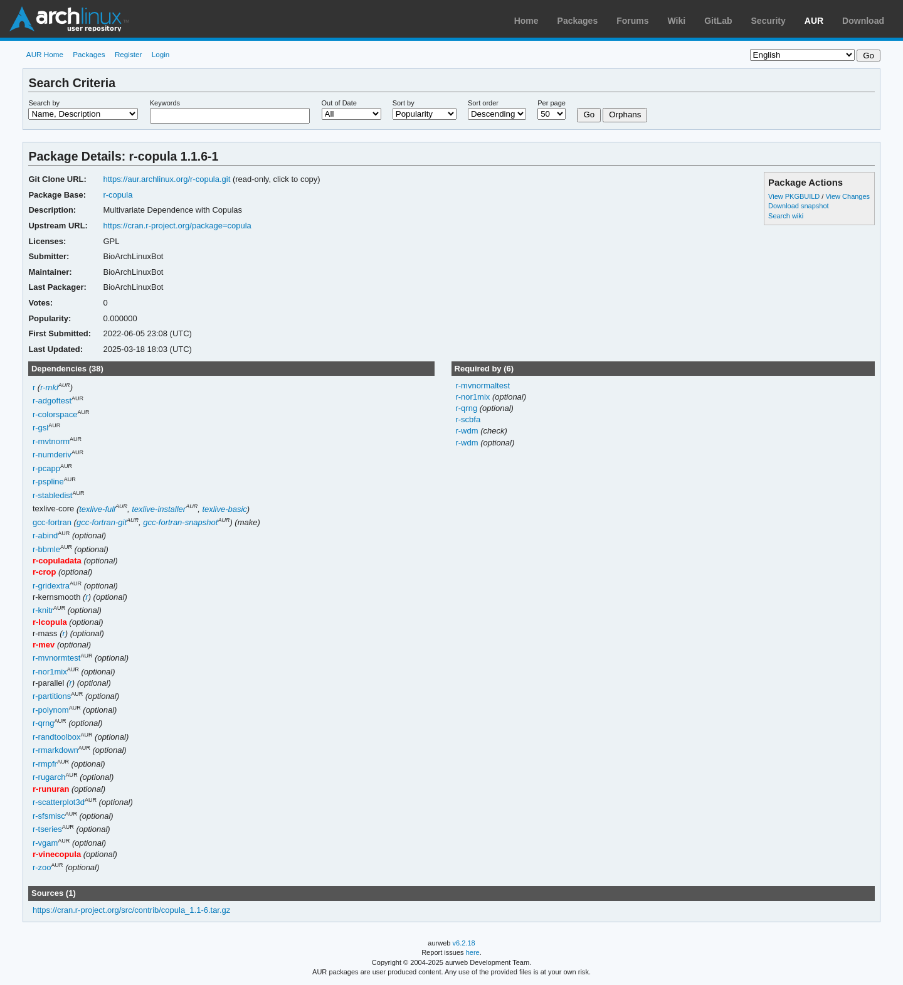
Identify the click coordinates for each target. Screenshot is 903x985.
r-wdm (467, 430)
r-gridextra (51, 585)
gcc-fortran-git (102, 522)
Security (768, 21)
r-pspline (48, 482)
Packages (577, 21)
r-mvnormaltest (482, 385)
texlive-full (97, 509)
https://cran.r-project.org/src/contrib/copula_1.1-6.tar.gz (131, 910)
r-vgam (45, 843)
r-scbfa (467, 419)
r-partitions (52, 696)
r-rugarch (49, 777)
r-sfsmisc (49, 816)
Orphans (625, 114)
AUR (814, 21)
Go (588, 114)
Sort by (404, 103)
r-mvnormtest (56, 658)
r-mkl (49, 387)
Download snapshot (798, 206)
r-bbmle (46, 549)
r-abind (45, 536)
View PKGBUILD (794, 196)
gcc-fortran (52, 522)
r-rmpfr (45, 764)
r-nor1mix (50, 671)
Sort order (483, 103)
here (473, 952)
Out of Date (339, 103)
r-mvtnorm (51, 441)
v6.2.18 (464, 943)
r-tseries (47, 829)
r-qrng (44, 723)
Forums (632, 21)
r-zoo (42, 868)
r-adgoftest (52, 401)
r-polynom (51, 710)
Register (128, 54)
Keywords (165, 103)
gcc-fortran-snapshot (180, 522)
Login (161, 54)
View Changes (847, 196)
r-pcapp (46, 468)
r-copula (117, 195)
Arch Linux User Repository (69, 18)
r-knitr (43, 610)
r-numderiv (52, 455)
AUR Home (44, 54)
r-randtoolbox (57, 737)
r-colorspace (55, 414)
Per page (551, 103)
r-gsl (40, 428)
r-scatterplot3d (59, 802)
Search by (44, 103)
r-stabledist (53, 495)
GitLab (718, 21)
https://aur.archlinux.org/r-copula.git (166, 179)
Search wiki (785, 216)
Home (526, 21)
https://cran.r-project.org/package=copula (177, 225)
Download (863, 21)
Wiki (677, 21)
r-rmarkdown (55, 750)
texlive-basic (224, 509)
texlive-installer (159, 509)
